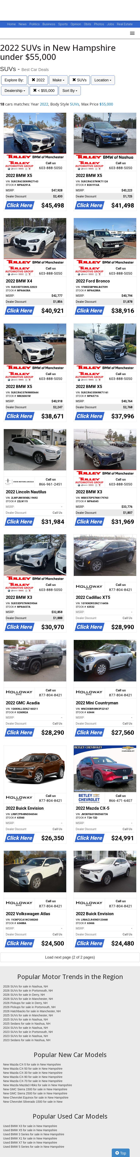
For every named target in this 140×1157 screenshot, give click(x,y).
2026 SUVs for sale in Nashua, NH (25, 986)
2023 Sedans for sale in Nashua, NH (26, 1040)
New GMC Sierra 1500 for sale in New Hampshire (35, 1089)
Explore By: (14, 80)
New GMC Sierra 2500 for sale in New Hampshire (35, 1093)
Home (11, 24)
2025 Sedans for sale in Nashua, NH (26, 1023)
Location (103, 80)
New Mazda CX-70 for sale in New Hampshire (33, 1081)
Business (49, 24)
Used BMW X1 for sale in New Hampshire (30, 1138)
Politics (34, 24)
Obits (88, 24)
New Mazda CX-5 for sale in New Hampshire (32, 1064)
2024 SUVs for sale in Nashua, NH (25, 1027)
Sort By (69, 91)
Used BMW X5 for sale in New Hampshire (30, 1130)
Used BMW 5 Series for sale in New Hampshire (33, 1146)
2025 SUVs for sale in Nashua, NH (25, 1019)
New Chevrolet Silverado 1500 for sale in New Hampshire (33, 1102)
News (23, 24)
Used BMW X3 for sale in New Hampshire (30, 1126)
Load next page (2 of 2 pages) (70, 957)
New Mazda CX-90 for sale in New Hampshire (33, 1077)
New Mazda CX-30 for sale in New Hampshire (33, 1072)
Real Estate (125, 24)
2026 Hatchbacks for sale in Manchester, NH (32, 1011)
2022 (38, 80)
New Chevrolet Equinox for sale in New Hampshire (35, 1097)
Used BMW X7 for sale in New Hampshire (30, 1142)
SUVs (79, 80)
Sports (63, 24)
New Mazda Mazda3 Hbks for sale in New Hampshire (37, 1085)
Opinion (76, 24)
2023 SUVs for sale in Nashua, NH (25, 1036)
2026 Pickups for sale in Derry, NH (25, 1003)
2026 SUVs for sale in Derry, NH (24, 994)
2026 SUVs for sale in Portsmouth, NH (28, 990)
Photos (99, 24)
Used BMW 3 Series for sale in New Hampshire (33, 1134)
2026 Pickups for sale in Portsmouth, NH (29, 1007)
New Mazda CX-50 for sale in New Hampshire (33, 1068)
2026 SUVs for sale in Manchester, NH (28, 998)
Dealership (15, 91)
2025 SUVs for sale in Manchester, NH (28, 1015)
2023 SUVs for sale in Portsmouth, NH (28, 1032)
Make (58, 80)
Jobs (111, 24)
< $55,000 (44, 90)
